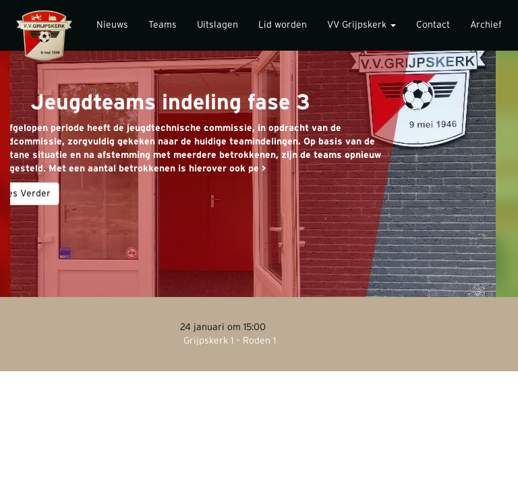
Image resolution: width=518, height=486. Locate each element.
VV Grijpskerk (361, 25)
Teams (162, 25)
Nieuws (112, 25)
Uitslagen (217, 25)
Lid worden (282, 25)
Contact (433, 25)
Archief (486, 25)
